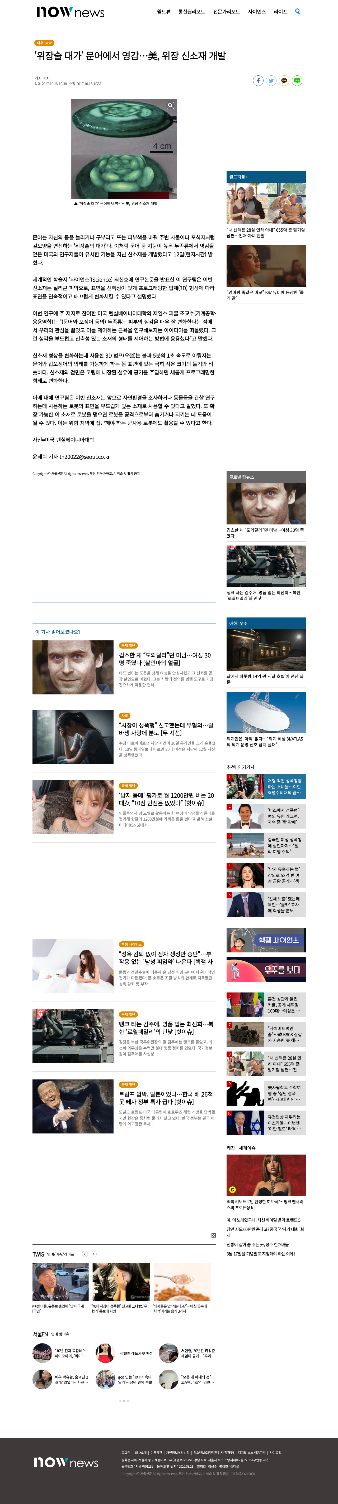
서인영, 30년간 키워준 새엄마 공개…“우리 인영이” (198, 1356)
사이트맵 (275, 1452)
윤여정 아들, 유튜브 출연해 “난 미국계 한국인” (58, 1308)
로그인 (125, 1452)
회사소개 (141, 1452)
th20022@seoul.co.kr (84, 456)
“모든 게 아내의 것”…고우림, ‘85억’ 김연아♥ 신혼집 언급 (198, 1382)
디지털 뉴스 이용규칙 (252, 1452)
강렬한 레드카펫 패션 (136, 1353)
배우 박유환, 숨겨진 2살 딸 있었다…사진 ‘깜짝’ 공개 (71, 1382)
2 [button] (124, 1401)
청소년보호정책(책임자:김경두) (213, 1452)
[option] (59, 1290)
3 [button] (128, 1401)
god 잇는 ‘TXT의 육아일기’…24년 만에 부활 (135, 1379)
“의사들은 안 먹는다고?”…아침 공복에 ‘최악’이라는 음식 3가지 (181, 1308)
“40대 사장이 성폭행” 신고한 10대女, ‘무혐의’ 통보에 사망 (120, 1308)
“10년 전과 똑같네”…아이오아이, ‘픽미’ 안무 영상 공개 (71, 1356)
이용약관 (156, 1452)
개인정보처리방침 (177, 1452)
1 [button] (120, 1401)
